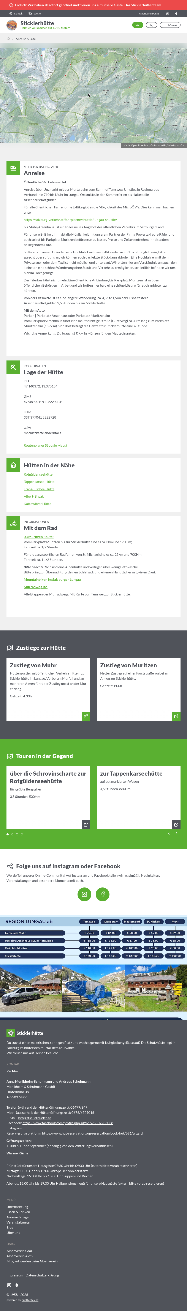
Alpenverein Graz (149, 13)
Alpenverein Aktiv (19, 1256)
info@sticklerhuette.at (34, 1118)
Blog (9, 1227)
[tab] (7, 834)
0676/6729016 (82, 1112)
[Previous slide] (169, 832)
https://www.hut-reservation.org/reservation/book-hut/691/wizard (92, 1133)
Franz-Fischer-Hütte (39, 489)
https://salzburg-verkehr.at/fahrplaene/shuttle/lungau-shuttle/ (70, 219)
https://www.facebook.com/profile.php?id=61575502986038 (67, 1123)
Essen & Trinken (18, 1212)
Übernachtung (17, 1207)
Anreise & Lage (26, 39)
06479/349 (78, 1107)
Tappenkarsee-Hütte (39, 481)
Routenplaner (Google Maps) (45, 445)
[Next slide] (177, 832)
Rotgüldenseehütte (38, 474)
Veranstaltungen (18, 1222)
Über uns (13, 1232)
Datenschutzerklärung (42, 1275)
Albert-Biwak (34, 496)
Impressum (14, 1275)
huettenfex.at (30, 1300)
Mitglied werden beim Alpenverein (32, 1261)
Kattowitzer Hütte (37, 504)
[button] (16, 13)
